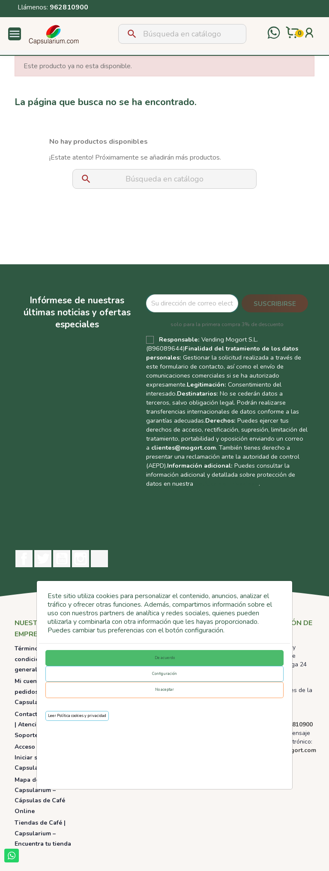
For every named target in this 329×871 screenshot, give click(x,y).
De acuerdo (165, 657)
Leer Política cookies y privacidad (77, 715)
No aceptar (164, 689)
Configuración (164, 673)
